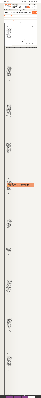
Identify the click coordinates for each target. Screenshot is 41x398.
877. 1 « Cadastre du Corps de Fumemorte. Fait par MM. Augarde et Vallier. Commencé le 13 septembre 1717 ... (8, 291)
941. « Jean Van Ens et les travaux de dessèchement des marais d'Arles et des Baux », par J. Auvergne (9, 327)
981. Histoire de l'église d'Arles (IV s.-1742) (9, 367)
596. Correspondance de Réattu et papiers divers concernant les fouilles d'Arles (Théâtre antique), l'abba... (9, 117)
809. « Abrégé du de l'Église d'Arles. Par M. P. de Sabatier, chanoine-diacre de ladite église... (9, 250)
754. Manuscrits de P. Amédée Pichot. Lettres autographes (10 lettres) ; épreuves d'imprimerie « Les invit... (9, 195)
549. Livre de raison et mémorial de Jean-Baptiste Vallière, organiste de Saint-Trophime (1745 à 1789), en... (9, 77)
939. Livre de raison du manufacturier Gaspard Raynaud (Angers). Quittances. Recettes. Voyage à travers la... (9, 325)
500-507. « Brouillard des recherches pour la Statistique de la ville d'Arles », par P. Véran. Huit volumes (8, 34)
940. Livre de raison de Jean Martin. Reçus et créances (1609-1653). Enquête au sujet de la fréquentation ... (9, 326)
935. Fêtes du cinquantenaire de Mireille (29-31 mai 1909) (9, 321)
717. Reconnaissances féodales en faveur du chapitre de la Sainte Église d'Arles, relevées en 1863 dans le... (9, 161)
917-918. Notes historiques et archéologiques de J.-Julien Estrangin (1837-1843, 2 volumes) (8, 314)
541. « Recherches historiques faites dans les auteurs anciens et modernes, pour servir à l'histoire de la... (8, 69)
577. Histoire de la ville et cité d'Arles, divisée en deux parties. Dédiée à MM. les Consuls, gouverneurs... (9, 106)
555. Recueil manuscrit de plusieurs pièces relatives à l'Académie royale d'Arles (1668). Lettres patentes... (9, 83)
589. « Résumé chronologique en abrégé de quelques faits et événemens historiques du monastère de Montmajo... (9, 111)
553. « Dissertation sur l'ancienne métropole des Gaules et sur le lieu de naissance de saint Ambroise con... (9, 81)
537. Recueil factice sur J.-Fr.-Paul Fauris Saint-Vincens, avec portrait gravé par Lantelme (8, 65)
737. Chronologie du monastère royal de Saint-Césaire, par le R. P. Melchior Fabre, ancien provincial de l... (9, 178)
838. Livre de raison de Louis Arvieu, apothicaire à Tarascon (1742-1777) (9, 276)
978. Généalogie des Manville (8, 364)
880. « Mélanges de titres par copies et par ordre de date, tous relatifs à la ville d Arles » (9, 294)
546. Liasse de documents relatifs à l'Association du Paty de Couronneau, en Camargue (9, 74)
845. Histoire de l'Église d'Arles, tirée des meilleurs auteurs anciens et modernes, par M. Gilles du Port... (9, 283)
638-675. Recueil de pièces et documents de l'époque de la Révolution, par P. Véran (8, 139)
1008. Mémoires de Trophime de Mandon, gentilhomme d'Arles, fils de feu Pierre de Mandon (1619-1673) (9, 391)
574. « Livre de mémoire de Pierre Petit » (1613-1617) (9, 103)
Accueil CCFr (5, 9)
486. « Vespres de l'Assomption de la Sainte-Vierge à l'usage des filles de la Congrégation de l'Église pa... (9, 25)
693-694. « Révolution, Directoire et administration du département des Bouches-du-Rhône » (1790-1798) (8, 145)
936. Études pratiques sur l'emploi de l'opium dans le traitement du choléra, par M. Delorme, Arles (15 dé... (9, 322)
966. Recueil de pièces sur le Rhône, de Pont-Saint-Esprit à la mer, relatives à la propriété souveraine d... (9, 352)
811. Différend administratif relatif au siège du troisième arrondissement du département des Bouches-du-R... (9, 252)
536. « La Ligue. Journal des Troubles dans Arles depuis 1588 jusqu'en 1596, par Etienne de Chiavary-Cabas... (9, 64)
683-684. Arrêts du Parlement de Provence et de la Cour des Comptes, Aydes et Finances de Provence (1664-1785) (9, 141)
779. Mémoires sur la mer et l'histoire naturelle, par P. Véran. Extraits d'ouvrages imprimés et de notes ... (9, 216)
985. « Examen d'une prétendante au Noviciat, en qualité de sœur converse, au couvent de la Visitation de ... (9, 371)
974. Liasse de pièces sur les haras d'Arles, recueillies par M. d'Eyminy (9, 360)
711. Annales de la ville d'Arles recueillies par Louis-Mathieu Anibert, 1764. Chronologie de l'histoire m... (9, 158)
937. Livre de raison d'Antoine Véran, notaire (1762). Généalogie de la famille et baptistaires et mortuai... (9, 323)
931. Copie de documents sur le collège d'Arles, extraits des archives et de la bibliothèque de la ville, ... (9, 317)
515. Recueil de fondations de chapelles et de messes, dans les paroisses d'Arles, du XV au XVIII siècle (9, 42)
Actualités (32, 1)
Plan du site (8, 47)
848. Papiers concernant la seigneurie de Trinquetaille (9, 286)
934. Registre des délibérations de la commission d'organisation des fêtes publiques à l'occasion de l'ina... (9, 320)
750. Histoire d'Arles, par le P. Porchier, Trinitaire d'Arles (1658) (9, 191)
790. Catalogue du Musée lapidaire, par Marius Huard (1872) (9, 224)
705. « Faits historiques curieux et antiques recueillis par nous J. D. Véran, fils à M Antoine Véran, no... (9, 152)
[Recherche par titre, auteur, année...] (6, 6)
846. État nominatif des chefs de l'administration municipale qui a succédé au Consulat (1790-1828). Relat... (9, 284)
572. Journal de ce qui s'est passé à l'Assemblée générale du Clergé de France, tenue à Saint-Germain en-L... (9, 101)
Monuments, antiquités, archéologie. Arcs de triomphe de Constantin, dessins (28, 39)
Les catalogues (8, 4)
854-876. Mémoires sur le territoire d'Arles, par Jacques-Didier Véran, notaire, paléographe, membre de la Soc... (8, 290)
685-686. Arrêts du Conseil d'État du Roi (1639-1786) (9, 142)
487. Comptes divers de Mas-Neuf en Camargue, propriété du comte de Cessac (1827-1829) (8, 26)
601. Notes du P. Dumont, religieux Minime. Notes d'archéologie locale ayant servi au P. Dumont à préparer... (8, 122)
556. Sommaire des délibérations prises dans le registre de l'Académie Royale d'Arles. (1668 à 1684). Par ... (9, 84)
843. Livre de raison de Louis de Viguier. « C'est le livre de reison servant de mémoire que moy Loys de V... (9, 281)
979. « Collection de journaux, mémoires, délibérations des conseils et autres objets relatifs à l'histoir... (9, 365)
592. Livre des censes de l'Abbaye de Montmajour (9, 114)
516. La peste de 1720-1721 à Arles (8, 43)
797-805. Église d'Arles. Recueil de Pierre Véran (8, 248)
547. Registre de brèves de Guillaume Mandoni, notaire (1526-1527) (9, 75)
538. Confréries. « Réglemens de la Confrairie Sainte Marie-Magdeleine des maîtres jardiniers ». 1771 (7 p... (8, 66)
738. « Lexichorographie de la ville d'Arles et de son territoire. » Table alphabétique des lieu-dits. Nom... (9, 179)
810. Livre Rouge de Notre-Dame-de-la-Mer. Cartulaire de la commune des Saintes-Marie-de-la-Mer (9, 251)
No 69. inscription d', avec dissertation (9, 247)
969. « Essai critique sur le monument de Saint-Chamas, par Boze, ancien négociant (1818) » (9, 355)
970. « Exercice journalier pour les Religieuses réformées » (9, 356)
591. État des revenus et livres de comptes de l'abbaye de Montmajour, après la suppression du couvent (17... (9, 113)
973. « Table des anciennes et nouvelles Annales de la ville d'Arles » (9, 359)
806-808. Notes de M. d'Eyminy (8, 249)
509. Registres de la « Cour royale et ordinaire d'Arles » (9, 36)
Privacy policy (31, 396)
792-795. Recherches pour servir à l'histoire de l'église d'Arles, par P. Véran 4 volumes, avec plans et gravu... (8, 226)
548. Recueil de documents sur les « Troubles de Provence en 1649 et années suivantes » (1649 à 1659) (9, 76)
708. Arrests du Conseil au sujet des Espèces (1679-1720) (9, 155)
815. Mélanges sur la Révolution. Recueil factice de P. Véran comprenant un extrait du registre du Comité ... (9, 256)
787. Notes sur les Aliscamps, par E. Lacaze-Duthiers (9, 221)
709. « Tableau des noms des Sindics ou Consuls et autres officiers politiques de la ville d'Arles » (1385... (9, 156)
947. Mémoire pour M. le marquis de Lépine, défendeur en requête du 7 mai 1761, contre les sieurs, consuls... (9, 333)
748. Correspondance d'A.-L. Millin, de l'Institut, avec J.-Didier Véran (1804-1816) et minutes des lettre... (9, 189)
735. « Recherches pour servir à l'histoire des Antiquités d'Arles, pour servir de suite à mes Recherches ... (8, 176)
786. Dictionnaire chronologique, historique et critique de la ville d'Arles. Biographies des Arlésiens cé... (9, 220)
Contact (34, 1)
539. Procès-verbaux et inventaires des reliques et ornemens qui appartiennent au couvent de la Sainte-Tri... (9, 67)
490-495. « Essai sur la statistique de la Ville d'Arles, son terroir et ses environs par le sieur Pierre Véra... (8, 29)
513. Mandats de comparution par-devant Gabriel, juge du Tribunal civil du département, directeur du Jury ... (9, 40)
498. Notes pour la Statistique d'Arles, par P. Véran (8, 32)
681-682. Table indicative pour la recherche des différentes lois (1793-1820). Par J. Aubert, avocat (9, 140)
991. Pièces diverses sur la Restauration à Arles (9, 374)
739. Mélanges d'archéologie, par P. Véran (8, 180)
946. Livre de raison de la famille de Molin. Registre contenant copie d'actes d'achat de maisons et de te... (9, 332)
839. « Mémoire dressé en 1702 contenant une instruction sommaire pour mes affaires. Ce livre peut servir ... (9, 277)
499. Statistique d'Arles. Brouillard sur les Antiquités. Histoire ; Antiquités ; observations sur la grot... (8, 33)
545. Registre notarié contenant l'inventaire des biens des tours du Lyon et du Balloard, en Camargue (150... (9, 73)
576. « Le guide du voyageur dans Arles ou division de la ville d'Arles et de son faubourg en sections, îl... (9, 105)
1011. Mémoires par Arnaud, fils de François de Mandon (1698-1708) (9, 394)
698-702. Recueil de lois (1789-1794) (8, 149)
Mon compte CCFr (25, 1)
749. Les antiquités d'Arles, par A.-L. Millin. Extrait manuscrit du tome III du (9, 190)
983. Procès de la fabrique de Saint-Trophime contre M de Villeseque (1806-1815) (9, 369)
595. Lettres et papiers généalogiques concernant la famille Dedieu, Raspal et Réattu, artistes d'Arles (9, 116)
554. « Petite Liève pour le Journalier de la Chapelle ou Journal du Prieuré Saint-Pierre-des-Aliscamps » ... (9, 82)
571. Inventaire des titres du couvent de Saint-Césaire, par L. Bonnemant (9, 100)
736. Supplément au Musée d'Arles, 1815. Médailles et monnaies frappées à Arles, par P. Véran (9, 177)
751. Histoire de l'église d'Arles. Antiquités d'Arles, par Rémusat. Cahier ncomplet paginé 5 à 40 (9, 192)
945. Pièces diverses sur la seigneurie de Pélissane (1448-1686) (9, 331)
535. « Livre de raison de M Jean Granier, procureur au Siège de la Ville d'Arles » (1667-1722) (9, 63)
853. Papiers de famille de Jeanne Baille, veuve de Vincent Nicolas (9, 289)
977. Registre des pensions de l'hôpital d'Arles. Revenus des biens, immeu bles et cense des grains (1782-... (9, 363)
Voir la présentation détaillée (32, 18)
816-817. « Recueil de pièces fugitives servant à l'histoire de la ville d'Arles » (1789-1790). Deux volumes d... (8, 257)
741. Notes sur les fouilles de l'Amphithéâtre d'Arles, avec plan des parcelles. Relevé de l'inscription (9, 182)
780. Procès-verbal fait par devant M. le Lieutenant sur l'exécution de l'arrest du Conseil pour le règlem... (9, 217)
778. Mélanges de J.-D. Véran (8, 215)
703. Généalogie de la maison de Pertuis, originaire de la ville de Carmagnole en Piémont (9, 150)
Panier (29, 4)
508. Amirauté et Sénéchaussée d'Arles (8, 35)
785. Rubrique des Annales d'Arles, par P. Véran (9, 219)
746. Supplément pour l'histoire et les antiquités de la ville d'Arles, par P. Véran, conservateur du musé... (8, 187)
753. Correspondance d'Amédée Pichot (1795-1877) (8, 194)
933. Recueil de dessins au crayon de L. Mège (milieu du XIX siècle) (9, 319)
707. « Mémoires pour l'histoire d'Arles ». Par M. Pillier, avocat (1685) (9, 154)
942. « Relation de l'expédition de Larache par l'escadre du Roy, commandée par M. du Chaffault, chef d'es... (9, 328)
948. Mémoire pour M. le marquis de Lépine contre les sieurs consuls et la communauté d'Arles (9, 334)
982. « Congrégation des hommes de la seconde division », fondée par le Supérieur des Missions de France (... (9, 368)
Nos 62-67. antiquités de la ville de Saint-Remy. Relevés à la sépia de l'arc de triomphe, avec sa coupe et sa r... (9, 245)
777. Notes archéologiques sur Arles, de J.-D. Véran (8, 214)
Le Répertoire (15, 4)
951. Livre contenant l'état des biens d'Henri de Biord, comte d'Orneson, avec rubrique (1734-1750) (9, 336)
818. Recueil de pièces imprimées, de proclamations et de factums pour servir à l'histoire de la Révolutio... (9, 258)
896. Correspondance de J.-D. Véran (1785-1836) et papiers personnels (9, 296)
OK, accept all (9, 396)
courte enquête (27, 184)
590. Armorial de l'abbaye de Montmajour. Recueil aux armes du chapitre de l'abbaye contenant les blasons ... (9, 112)
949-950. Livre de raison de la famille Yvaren (8, 335)
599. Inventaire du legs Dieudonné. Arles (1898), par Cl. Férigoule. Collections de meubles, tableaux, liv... (9, 120)
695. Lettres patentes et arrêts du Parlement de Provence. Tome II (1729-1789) (9, 146)
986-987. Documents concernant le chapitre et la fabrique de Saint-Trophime (8, 372)
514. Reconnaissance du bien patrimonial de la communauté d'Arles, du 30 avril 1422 (9, 41)
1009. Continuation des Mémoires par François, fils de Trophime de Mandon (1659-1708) (9, 392)
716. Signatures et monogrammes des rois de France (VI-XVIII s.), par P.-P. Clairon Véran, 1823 (9, 160)
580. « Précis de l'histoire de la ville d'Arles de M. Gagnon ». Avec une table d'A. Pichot (9, 109)
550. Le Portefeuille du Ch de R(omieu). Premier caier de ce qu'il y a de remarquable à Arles (9, 78)
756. (9, 197)
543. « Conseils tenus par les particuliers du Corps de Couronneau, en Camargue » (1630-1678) (9, 71)
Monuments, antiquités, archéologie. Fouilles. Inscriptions (28, 41)
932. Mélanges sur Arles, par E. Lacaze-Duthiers (9, 318)
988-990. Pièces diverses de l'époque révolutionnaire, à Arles (8, 373)
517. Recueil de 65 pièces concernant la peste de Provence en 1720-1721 (8, 44)
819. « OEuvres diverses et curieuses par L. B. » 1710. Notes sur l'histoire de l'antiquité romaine (9, 259)
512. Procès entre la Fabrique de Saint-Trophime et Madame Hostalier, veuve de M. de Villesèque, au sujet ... (9, 39)
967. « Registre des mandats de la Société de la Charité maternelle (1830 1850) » (9, 353)
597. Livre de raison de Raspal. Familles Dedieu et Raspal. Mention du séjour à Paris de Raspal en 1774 (9, 118)
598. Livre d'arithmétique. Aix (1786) (9, 119)
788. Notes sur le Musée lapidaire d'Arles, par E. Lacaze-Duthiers (8, 222)
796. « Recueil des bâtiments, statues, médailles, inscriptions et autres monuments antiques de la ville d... (8, 227)
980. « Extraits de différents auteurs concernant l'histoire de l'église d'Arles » (9, 366)
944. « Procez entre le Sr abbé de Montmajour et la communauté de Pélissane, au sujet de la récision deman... (9, 330)
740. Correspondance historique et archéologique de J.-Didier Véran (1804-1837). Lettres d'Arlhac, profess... (9, 181)
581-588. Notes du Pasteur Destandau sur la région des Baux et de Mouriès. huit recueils (8, 110)
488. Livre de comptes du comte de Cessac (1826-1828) (9, 27)
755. (9, 196)
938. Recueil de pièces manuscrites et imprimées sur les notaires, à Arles (8, 324)
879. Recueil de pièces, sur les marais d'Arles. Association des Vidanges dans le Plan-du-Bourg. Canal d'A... (9, 293)
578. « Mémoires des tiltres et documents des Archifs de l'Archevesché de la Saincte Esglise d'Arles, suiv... (9, 107)
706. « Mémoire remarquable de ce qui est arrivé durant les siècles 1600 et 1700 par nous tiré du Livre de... (9, 153)
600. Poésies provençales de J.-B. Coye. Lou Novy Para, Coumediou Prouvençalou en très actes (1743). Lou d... (9, 121)
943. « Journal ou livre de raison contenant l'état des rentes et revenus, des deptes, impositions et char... (9, 329)
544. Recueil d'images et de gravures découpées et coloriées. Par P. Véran (9, 72)
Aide (36, 1)
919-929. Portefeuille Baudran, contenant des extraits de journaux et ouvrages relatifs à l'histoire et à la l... (8, 315)
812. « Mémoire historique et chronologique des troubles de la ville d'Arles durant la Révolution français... (9, 253)
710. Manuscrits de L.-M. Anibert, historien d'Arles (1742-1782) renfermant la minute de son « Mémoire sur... (9, 157)
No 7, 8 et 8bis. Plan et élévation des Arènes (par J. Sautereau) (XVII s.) (9, 229)
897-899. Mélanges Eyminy (8, 297)
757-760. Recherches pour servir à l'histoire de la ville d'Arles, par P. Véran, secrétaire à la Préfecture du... (8, 198)
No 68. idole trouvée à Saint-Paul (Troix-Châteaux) (9, 246)
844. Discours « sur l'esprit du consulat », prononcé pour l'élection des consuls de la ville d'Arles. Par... (9, 282)
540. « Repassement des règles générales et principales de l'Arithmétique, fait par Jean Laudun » (9, 68)
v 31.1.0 (35, 47)
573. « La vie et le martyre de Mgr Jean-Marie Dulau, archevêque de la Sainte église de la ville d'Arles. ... (9, 102)
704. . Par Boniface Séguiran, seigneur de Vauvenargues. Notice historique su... (9, 151)
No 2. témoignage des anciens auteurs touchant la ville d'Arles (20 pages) (9, 228)
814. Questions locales (8, 255)
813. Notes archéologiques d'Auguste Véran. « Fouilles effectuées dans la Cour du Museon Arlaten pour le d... (9, 254)
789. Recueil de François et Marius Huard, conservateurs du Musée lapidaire (9, 223)
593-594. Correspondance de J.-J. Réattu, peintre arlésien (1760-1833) (8, 115)
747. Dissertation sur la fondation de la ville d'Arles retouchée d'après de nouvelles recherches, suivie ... (8, 188)
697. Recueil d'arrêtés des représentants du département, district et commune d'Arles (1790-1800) (9, 148)
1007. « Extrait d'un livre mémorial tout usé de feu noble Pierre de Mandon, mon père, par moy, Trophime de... (9, 390)
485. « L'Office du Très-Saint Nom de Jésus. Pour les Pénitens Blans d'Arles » (9, 24)
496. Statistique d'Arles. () (9, 30)
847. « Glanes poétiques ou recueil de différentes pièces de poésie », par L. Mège (9, 285)
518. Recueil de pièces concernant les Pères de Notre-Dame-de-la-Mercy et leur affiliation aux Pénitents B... (8, 45)
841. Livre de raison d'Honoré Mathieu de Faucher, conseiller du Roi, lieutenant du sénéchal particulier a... (9, 279)
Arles (22, 40)
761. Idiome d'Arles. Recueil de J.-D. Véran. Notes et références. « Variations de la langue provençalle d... (9, 199)
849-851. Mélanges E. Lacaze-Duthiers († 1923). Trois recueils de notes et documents (8, 287)
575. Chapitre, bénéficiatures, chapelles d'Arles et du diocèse (9, 104)
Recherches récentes (34, 4)
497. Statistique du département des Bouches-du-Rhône (8, 31)
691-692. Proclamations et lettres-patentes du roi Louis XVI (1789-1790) (8, 144)
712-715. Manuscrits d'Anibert (8, 159)
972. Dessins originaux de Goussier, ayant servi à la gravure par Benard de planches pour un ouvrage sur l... (9, 358)
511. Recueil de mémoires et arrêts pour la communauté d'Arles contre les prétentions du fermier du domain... (9, 38)
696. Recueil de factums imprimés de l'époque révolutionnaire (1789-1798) (9, 147)
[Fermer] (32, 183)
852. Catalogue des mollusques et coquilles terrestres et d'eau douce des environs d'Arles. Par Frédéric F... (9, 288)
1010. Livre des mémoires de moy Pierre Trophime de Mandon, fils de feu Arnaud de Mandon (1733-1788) (9, 393)
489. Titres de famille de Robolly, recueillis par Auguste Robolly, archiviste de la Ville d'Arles (9, 28)
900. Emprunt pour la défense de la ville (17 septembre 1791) (9, 298)
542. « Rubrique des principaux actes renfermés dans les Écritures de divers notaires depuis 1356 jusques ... (8, 70)
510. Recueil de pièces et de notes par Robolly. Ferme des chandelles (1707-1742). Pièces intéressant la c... (9, 37)
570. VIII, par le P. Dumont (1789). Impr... (9, 99)
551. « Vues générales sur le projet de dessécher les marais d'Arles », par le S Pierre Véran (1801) (8, 79)
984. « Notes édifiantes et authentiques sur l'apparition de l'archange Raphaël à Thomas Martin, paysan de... (9, 370)
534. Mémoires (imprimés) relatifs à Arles (8, 62)
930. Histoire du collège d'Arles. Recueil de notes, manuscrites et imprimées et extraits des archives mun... (9, 316)
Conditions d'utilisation (23, 47)
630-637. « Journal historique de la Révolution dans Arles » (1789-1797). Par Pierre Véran (9, 138)
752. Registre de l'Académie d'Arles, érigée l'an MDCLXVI (9, 193)
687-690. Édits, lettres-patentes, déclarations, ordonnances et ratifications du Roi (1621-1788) (8, 143)
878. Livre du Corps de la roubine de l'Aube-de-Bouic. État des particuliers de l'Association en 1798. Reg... (9, 292)
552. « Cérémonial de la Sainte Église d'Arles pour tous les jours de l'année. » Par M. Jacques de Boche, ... (9, 80)
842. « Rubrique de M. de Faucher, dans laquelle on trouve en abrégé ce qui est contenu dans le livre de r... (9, 280)
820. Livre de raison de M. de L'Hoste (9, 260)
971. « (9, 357)
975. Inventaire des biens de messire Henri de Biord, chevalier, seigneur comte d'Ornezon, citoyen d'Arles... (9, 361)
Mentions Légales (12, 47)
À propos (29, 1)
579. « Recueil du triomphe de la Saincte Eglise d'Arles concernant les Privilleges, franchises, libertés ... (9, 108)
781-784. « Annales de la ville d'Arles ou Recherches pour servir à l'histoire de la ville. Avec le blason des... (8, 218)
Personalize (24, 396)
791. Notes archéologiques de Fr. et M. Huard (8, 225)
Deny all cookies (17, 396)
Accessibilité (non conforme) (17, 47)
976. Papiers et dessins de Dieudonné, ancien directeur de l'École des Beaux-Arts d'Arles (9, 362)
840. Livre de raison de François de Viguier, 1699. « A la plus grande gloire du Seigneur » (9, 278)
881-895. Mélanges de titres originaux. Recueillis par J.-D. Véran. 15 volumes (8, 295)
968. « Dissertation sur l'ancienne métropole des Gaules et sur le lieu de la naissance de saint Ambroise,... (9, 354)
